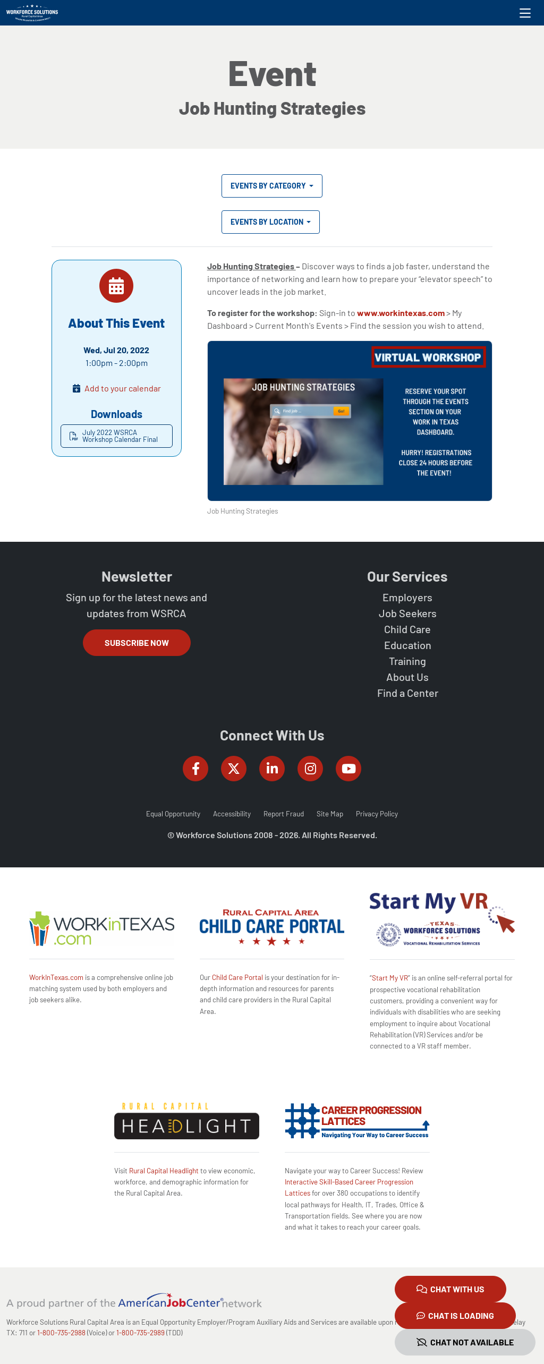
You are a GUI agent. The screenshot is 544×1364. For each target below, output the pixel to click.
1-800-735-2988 (61, 1332)
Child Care (407, 629)
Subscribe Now (137, 642)
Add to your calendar (122, 388)
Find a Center (407, 692)
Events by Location (268, 221)
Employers (407, 597)
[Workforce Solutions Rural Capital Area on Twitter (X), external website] (233, 768)
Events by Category (269, 185)
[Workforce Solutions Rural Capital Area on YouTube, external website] (348, 768)
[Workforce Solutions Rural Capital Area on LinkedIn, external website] (272, 768)
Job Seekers (408, 613)
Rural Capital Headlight (164, 1170)
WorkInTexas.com (56, 977)
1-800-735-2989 (140, 1332)
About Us (407, 676)
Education (407, 644)
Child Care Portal (237, 977)
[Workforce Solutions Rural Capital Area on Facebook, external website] (195, 768)
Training (407, 660)
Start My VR (390, 978)
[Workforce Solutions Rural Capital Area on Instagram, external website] (310, 768)
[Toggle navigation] (525, 12)
